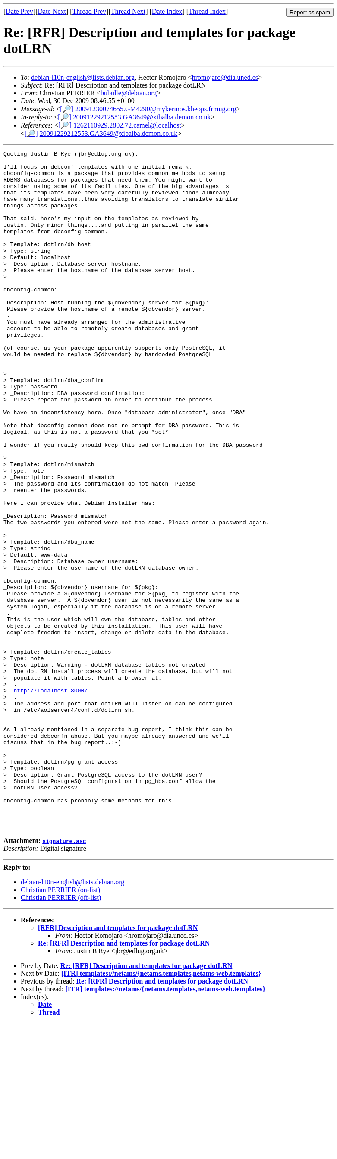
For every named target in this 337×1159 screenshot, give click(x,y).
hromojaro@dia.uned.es (225, 77)
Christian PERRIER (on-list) (60, 1025)
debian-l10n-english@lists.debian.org (83, 77)
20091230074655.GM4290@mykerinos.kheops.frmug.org (155, 109)
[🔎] (66, 109)
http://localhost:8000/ (50, 799)
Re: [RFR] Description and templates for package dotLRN (124, 1079)
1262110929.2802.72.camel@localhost (127, 125)
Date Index (167, 11)
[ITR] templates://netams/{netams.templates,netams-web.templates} (161, 1109)
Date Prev (19, 11)
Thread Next (128, 11)
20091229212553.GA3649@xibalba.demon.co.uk (142, 117)
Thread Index (207, 11)
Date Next (52, 11)
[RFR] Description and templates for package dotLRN (118, 1063)
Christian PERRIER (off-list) (61, 1033)
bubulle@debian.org (129, 93)
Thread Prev (89, 11)
